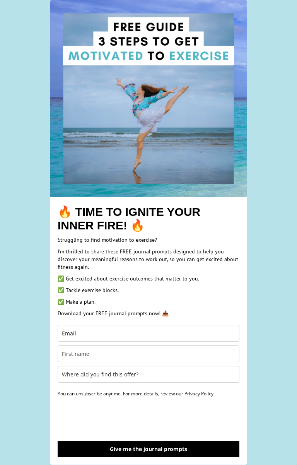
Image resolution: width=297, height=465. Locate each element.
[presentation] (116, 418)
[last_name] (148, 374)
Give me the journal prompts (148, 449)
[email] (148, 333)
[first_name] (148, 353)
